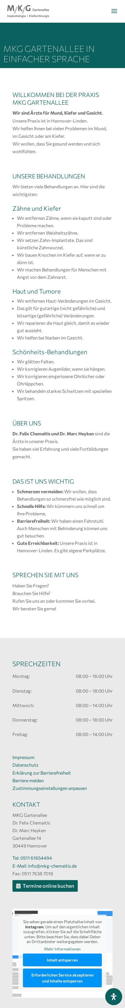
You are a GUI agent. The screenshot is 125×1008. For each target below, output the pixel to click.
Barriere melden (28, 780)
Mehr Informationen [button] (62, 948)
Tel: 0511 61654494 (32, 858)
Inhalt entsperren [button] (62, 960)
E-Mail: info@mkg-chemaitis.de (44, 865)
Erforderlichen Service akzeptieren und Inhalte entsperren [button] (62, 978)
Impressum (23, 757)
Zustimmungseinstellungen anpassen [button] (49, 788)
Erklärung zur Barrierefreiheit (41, 772)
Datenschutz (25, 764)
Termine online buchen (48, 886)
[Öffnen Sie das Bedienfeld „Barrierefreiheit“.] (113, 996)
